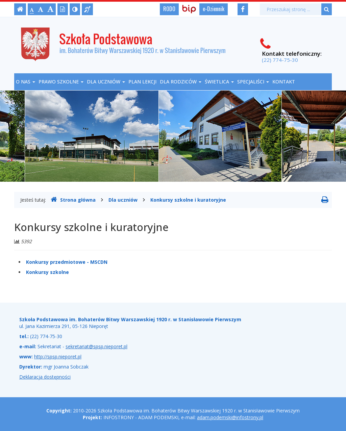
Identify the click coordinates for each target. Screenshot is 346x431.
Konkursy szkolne (47, 272)
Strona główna (73, 199)
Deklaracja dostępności (45, 377)
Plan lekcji (142, 81)
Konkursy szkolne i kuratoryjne (188, 200)
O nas (25, 81)
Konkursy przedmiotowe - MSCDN (66, 262)
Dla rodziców (180, 81)
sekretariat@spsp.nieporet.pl (96, 346)
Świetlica (219, 81)
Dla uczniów (106, 81)
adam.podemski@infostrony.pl (230, 417)
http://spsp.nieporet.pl (57, 356)
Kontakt (283, 81)
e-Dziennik (213, 9)
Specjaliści (253, 81)
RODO (169, 9)
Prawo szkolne (61, 81)
